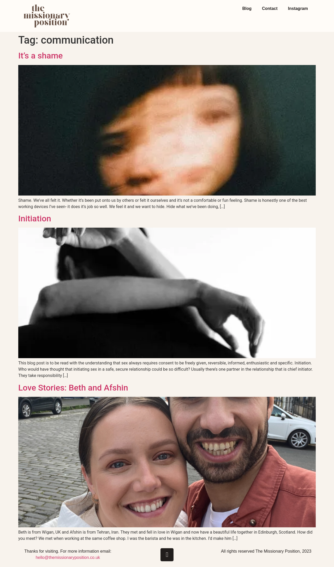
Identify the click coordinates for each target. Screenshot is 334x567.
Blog (247, 8)
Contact (270, 8)
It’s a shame (40, 56)
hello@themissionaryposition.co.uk (68, 557)
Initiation (34, 218)
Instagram (298, 8)
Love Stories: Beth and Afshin (73, 388)
